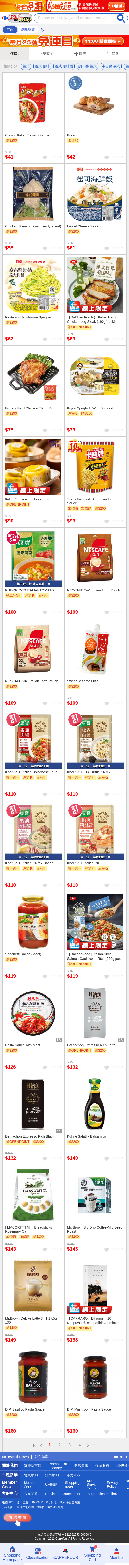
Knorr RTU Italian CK (83, 863)
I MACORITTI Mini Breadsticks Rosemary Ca (28, 1229)
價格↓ (14, 54)
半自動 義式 (111, 66)
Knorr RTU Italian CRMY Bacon (29, 863)
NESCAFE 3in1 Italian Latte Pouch (93, 590)
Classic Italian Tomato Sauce (27, 135)
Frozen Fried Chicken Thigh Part (30, 408)
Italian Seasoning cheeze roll (27, 499)
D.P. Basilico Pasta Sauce (25, 1409)
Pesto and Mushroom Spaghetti (29, 317)
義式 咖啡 (42, 66)
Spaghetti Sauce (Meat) (23, 954)
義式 (26, 66)
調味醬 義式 (87, 66)
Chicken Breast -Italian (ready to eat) (33, 226)
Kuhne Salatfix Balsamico (86, 1136)
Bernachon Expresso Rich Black (29, 1136)
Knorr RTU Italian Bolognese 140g (31, 772)
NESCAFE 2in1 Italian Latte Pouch (31, 681)
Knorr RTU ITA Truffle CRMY (89, 772)
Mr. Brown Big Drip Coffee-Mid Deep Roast (95, 1229)
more (120, 1457)
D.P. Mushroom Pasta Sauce (89, 1409)
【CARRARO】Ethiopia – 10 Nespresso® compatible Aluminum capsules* (93, 1320)
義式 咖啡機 (64, 66)
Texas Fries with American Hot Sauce (90, 501)
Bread (71, 135)
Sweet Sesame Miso (83, 681)
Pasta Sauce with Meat (22, 1045)
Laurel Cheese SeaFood (85, 226)
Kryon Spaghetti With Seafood (90, 408)
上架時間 (46, 54)
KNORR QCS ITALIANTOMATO (29, 590)
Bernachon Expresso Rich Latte (91, 1045)
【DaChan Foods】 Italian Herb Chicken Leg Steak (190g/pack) (91, 319)
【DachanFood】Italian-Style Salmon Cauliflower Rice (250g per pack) (93, 956)
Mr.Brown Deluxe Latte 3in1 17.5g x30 (31, 1320)
